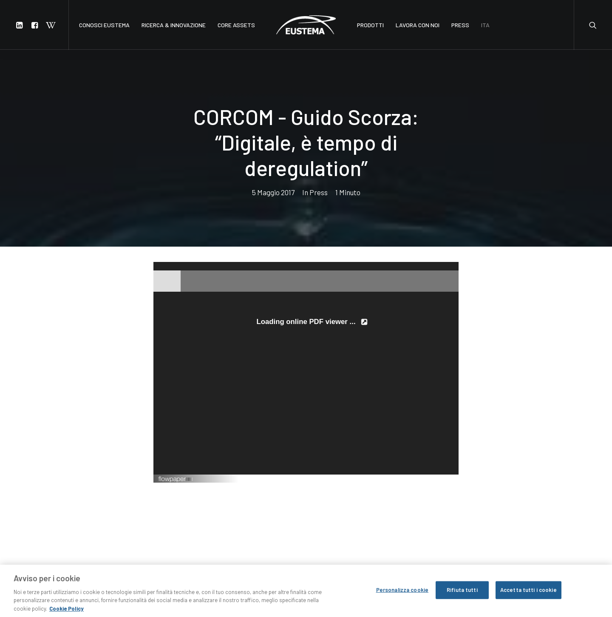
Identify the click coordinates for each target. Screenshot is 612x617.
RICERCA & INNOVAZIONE (174, 24)
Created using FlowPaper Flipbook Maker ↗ (413, 439)
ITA (485, 24)
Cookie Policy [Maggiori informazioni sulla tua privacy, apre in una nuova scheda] (66, 612)
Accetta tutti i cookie (528, 594)
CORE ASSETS (236, 24)
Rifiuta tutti (462, 594)
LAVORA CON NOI (417, 24)
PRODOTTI (370, 24)
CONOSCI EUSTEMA (104, 24)
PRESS (460, 24)
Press (318, 172)
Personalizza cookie (402, 594)
